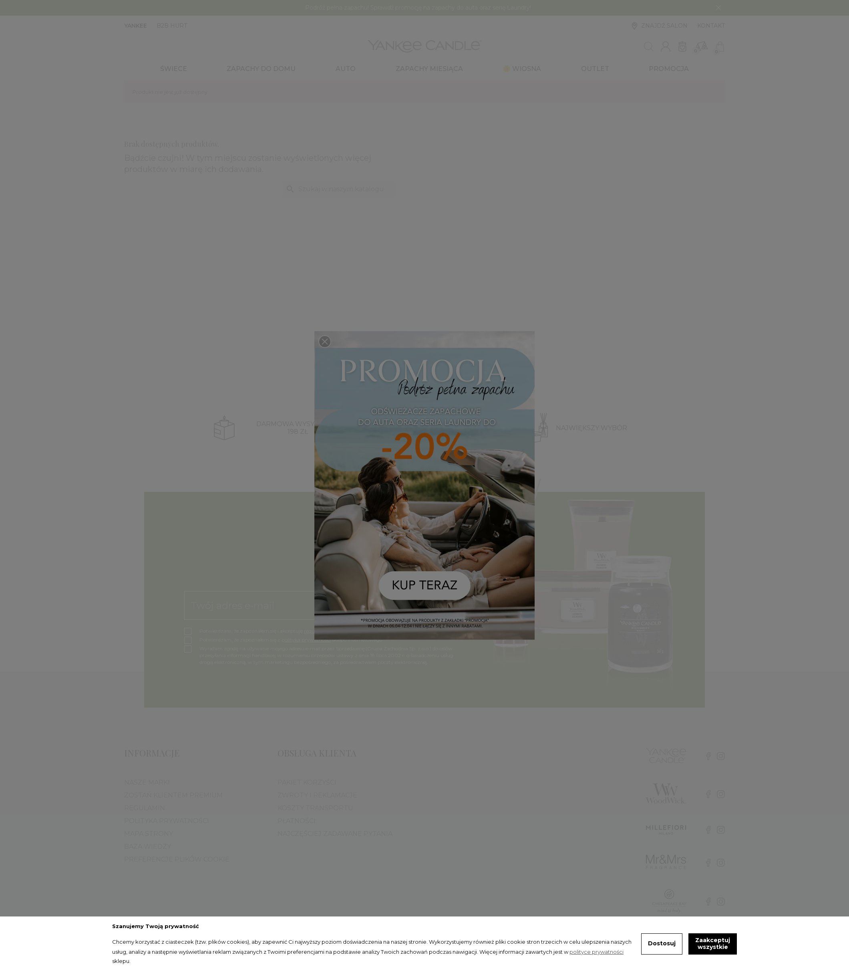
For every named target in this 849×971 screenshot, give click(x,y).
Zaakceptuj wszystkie (712, 944)
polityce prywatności (596, 952)
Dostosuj (662, 943)
